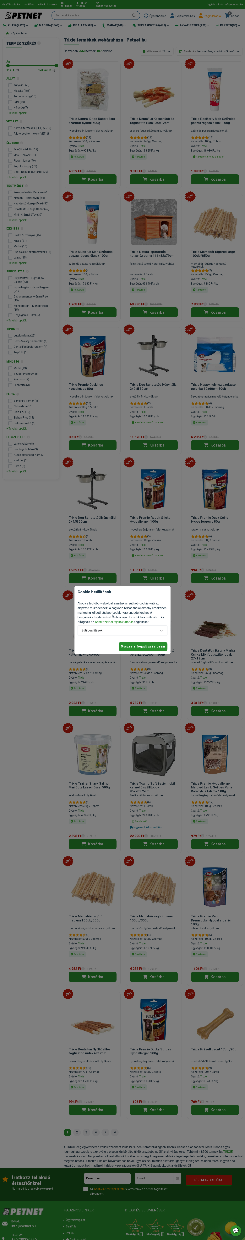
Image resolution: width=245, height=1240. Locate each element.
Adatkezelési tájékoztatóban (114, 622)
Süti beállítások (92, 630)
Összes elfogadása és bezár (143, 646)
